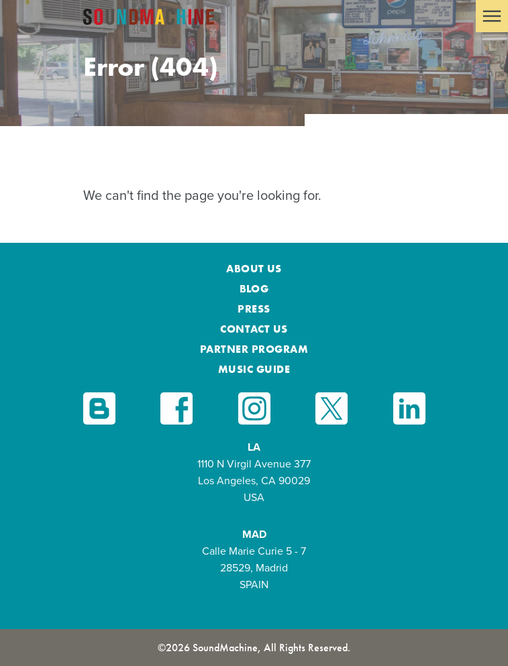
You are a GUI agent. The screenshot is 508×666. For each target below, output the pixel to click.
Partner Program (254, 349)
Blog (254, 289)
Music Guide (254, 369)
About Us (254, 269)
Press (254, 309)
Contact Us (254, 329)
